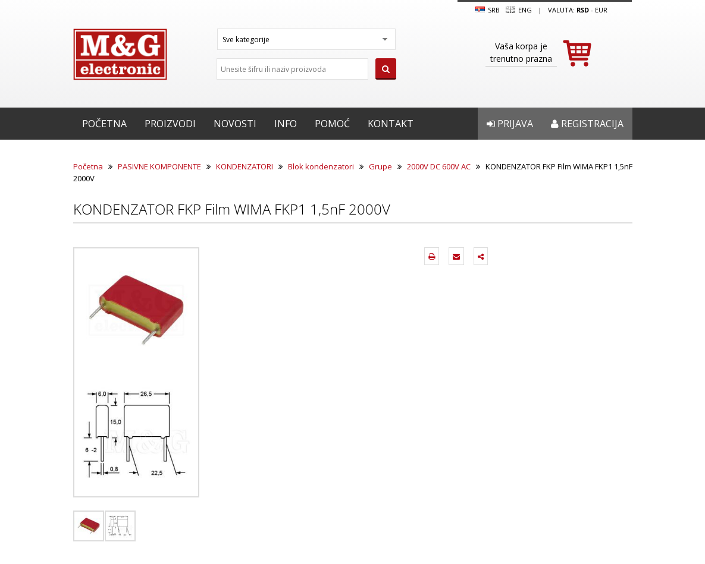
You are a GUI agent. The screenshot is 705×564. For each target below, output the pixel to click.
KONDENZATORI (244, 166)
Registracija (587, 123)
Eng (519, 10)
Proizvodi (170, 123)
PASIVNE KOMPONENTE (159, 166)
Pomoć (332, 123)
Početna (104, 123)
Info (285, 123)
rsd (582, 9)
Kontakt (390, 123)
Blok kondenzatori (321, 166)
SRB (487, 10)
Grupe (380, 166)
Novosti (235, 123)
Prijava (510, 123)
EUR (601, 9)
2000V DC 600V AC (439, 166)
